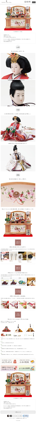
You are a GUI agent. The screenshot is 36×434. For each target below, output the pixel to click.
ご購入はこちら (18, 412)
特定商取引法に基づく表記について (21, 418)
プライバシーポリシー (12, 418)
